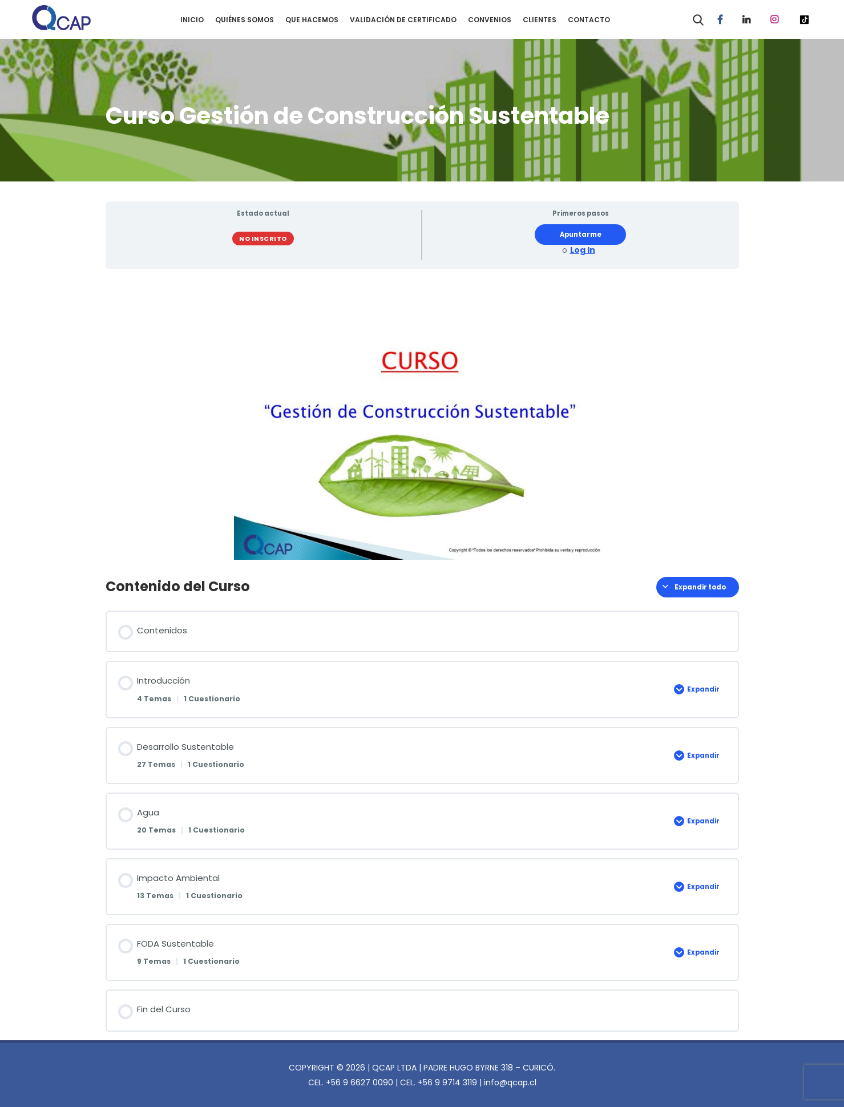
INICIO (192, 20)
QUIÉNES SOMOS (244, 20)
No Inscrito (263, 238)
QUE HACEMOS (311, 20)
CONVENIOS (489, 20)
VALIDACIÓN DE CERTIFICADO (403, 20)
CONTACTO (589, 20)
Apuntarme (580, 234)
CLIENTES (539, 20)
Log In (582, 250)
